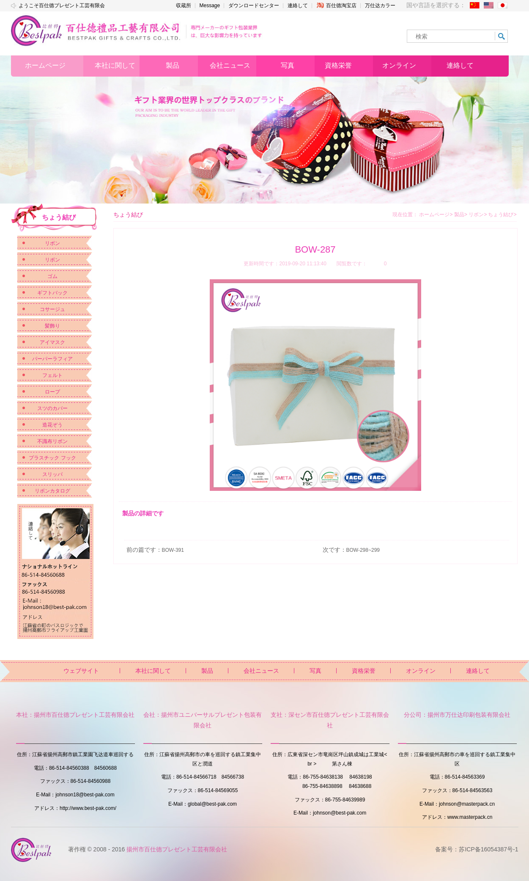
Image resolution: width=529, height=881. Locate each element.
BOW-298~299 (363, 550)
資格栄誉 (364, 670)
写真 (315, 670)
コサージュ (52, 309)
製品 (460, 214)
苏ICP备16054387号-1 (488, 849)
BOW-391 (173, 550)
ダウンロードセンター (253, 5)
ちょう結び (502, 214)
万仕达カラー (380, 5)
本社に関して (153, 670)
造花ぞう (52, 425)
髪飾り (52, 326)
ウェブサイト (81, 670)
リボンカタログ (52, 491)
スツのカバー (52, 408)
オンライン (421, 670)
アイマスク (52, 342)
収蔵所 (183, 5)
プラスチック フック (52, 458)
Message (210, 5)
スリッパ (52, 474)
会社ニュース (261, 670)
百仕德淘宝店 (336, 5)
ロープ (52, 392)
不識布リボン (52, 441)
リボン (52, 243)
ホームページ (434, 214)
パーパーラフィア (52, 359)
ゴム (52, 276)
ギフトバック (52, 293)
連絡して (298, 5)
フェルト (52, 375)
